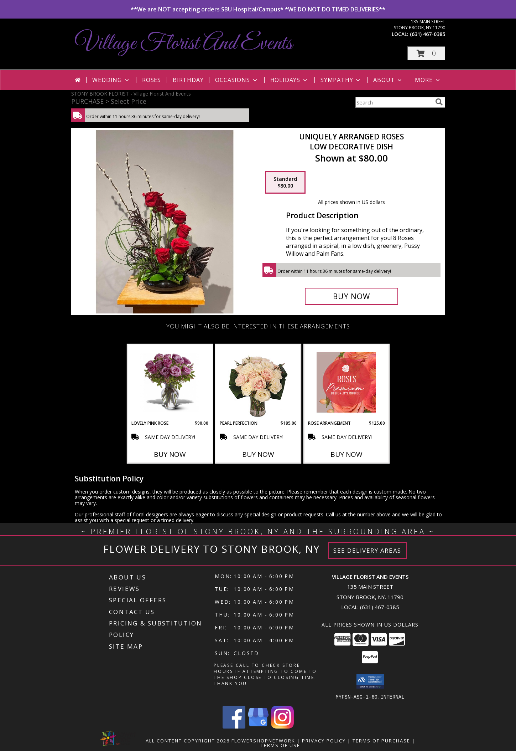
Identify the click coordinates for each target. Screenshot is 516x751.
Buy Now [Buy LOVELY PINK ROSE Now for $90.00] (170, 454)
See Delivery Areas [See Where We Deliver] (367, 550)
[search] (439, 102)
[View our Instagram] (282, 726)
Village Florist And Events (183, 43)
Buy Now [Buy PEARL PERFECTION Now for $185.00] (258, 454)
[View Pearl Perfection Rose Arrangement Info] (258, 382)
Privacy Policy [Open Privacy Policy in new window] (324, 740)
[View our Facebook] (234, 726)
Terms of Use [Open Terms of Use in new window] (280, 745)
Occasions (236, 80)
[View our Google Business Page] (258, 726)
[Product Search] (394, 102)
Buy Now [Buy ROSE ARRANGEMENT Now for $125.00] (346, 454)
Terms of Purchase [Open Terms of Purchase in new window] (381, 740)
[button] (426, 53)
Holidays (289, 80)
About (388, 80)
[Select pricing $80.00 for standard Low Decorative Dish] (285, 182)
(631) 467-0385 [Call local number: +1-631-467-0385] (427, 34)
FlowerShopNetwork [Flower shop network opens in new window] (263, 740)
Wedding (111, 80)
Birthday (188, 80)
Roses (151, 80)
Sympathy (340, 80)
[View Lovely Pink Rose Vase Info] (169, 382)
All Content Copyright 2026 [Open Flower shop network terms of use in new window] (188, 740)
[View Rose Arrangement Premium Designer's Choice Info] (346, 382)
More (428, 80)
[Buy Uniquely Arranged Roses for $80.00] (351, 296)
